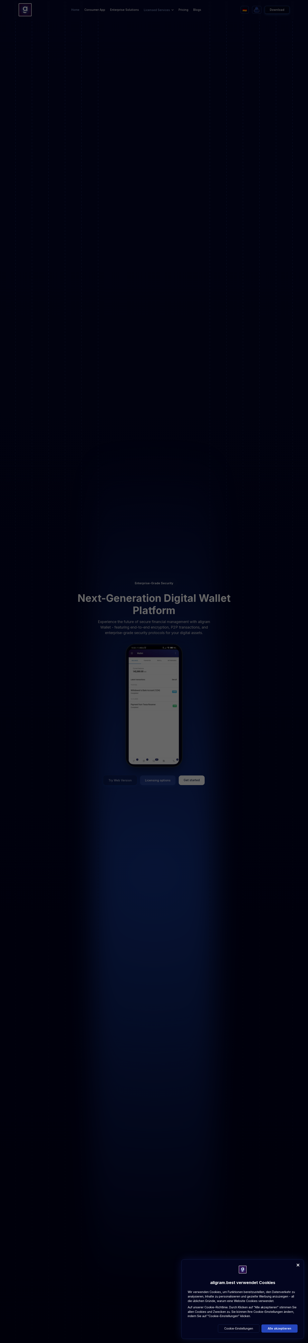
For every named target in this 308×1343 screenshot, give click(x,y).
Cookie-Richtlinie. (216, 1307)
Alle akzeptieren (279, 1328)
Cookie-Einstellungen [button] (238, 1328)
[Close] (298, 1265)
